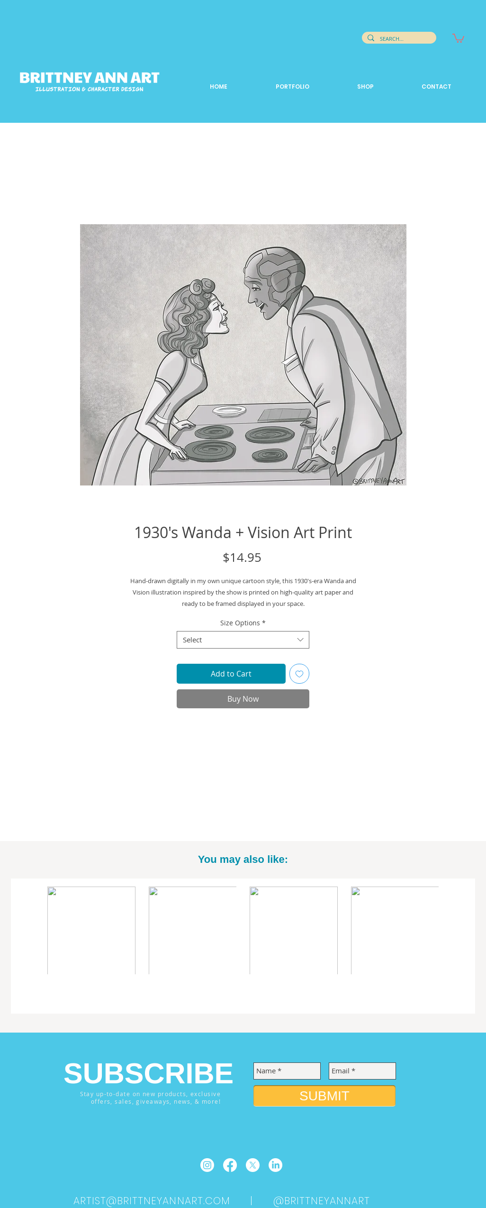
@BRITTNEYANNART (321, 1201)
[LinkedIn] (275, 1165)
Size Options (243, 623)
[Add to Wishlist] (299, 674)
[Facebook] (230, 1165)
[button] (458, 38)
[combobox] (243, 640)
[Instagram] (207, 1165)
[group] (243, 946)
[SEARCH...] (398, 39)
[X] (253, 1165)
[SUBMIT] (324, 1096)
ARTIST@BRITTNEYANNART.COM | (173, 1201)
